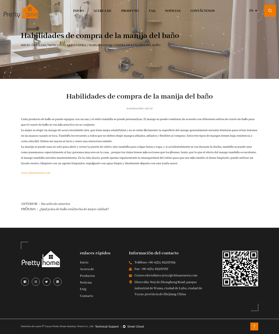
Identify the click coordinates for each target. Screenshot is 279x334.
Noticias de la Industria (67, 45)
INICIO (78, 11)
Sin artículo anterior (55, 204)
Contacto (86, 296)
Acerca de (102, 11)
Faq (152, 11)
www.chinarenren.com (35, 173)
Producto (130, 11)
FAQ (83, 289)
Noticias (173, 11)
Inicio (84, 263)
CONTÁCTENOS (202, 11)
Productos (87, 276)
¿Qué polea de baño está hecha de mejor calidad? (74, 209)
